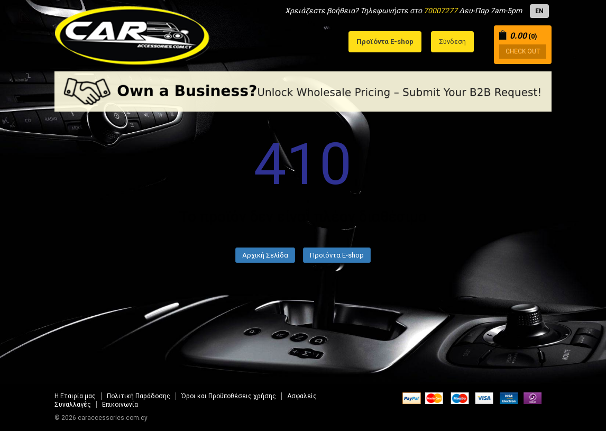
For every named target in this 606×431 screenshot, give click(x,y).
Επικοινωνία (120, 404)
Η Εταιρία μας (75, 396)
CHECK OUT (523, 51)
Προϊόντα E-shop (337, 255)
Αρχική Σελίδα (265, 255)
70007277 (440, 10)
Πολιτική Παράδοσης (138, 396)
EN (539, 11)
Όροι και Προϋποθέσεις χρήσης (228, 396)
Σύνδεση (452, 41)
